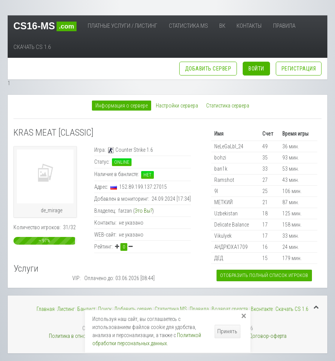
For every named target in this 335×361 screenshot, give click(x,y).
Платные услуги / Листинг (122, 25)
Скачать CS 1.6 (32, 47)
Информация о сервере (121, 105)
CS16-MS (45, 25)
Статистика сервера (227, 105)
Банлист (86, 309)
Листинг (66, 309)
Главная (46, 309)
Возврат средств (230, 309)
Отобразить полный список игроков (264, 275)
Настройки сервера (177, 105)
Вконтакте (262, 309)
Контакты (249, 25)
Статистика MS (188, 25)
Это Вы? (143, 211)
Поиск (105, 309)
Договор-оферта (268, 336)
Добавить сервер (133, 309)
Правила (284, 25)
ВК (222, 25)
